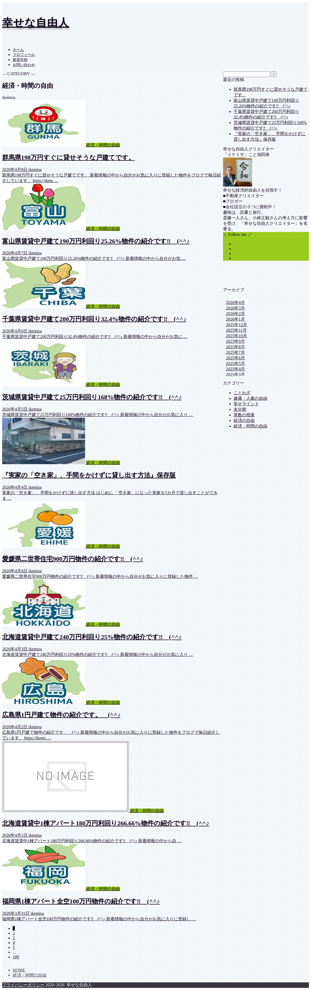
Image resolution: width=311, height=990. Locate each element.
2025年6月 (235, 358)
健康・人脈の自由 (250, 398)
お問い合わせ (24, 65)
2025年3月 (235, 374)
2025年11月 (236, 330)
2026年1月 (235, 319)
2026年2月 (235, 313)
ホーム (18, 50)
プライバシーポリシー (23, 985)
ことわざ (242, 393)
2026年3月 (235, 308)
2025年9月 (235, 341)
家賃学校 (20, 60)
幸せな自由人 (35, 22)
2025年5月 (235, 363)
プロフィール (24, 55)
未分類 (240, 409)
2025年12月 (236, 324)
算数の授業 (244, 415)
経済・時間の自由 (250, 426)
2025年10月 (236, 336)
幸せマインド (246, 404)
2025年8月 (235, 347)
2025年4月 (235, 369)
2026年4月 (235, 302)
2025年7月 (235, 352)
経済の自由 (244, 420)
